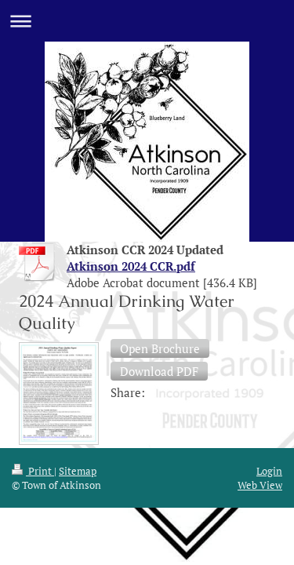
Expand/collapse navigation (147, 21)
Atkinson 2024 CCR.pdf (131, 266)
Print (33, 313)
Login (269, 313)
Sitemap (77, 313)
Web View (260, 328)
